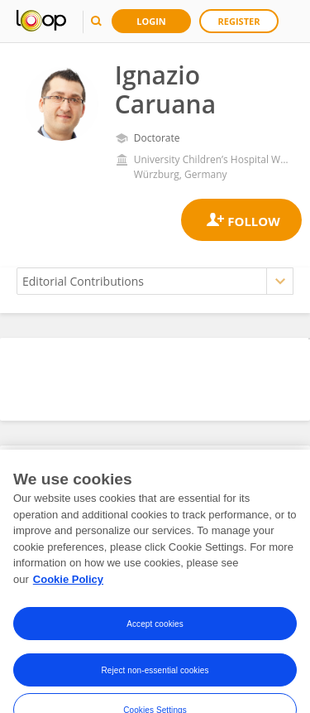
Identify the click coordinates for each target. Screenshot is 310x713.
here (95, 566)
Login (151, 21)
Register (239, 21)
